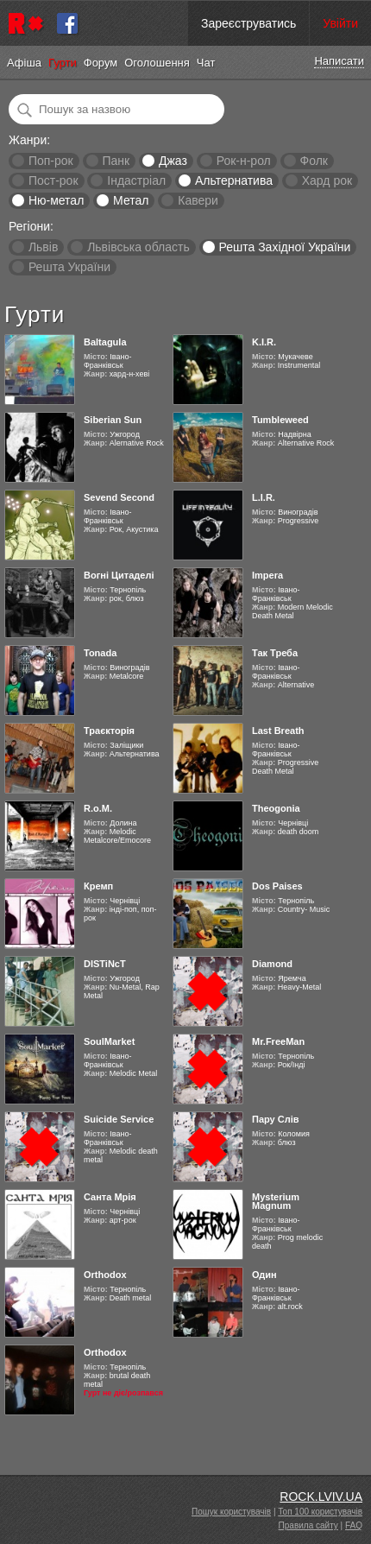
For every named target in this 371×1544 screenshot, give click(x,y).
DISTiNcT (105, 964)
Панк (115, 161)
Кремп (98, 886)
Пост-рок (53, 180)
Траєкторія (109, 730)
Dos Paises (277, 886)
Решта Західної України (284, 247)
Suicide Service (119, 1119)
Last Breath (278, 730)
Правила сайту (308, 1525)
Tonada (100, 653)
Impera (267, 575)
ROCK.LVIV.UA (321, 1496)
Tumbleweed (280, 419)
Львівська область (138, 247)
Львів (43, 247)
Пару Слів (275, 1119)
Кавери (198, 200)
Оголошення (157, 62)
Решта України (69, 267)
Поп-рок (50, 161)
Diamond (272, 964)
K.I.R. (264, 342)
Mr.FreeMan (278, 1041)
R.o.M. (98, 808)
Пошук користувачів (231, 1511)
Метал (130, 200)
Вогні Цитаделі (119, 575)
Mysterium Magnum (275, 1201)
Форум (101, 62)
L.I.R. (263, 497)
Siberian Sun (112, 419)
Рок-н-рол (244, 161)
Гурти (62, 62)
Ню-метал (56, 200)
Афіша (24, 62)
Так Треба (275, 653)
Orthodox (105, 1274)
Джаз (173, 161)
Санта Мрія (110, 1197)
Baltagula (105, 342)
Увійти (340, 23)
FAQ (353, 1525)
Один (264, 1274)
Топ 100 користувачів (320, 1511)
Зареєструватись (248, 23)
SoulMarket (109, 1041)
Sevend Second (119, 497)
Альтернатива (234, 180)
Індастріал (136, 180)
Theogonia (276, 808)
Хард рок (327, 180)
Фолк (314, 161)
